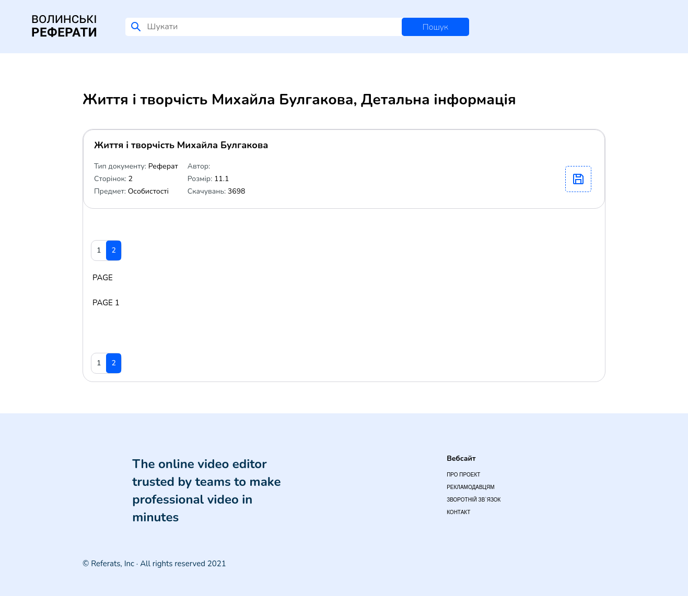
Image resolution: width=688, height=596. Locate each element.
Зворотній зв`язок (473, 500)
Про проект (463, 475)
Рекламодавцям (470, 487)
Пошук (435, 27)
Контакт (458, 512)
